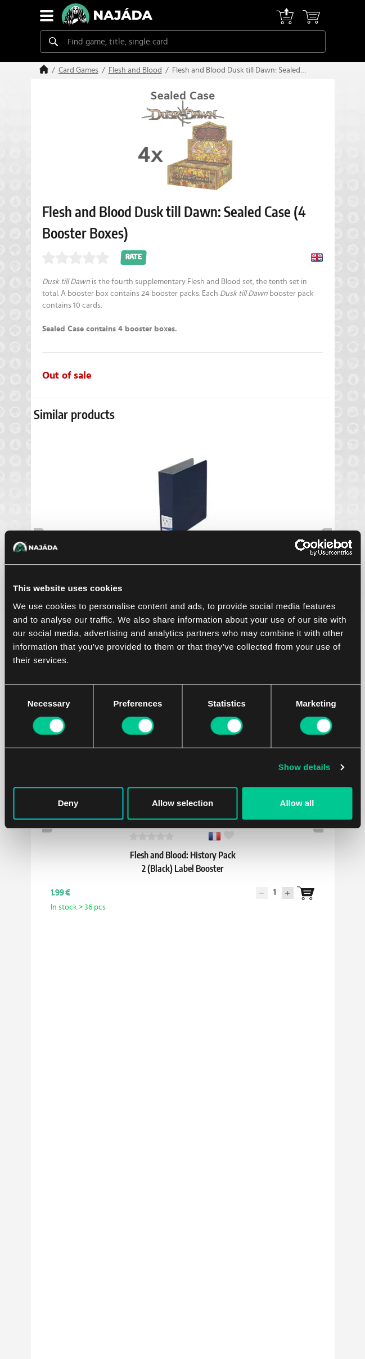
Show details (304, 767)
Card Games (78, 70)
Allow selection (182, 803)
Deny (68, 803)
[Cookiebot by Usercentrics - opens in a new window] (303, 547)
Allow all (297, 803)
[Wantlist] (209, 893)
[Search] (53, 41)
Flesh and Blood (135, 70)
